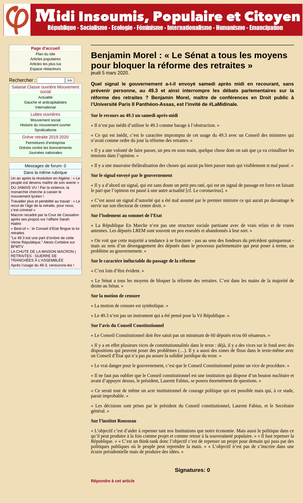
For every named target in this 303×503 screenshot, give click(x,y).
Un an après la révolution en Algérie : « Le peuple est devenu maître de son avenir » (45, 180)
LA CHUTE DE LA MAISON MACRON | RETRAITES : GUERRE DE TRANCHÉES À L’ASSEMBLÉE (43, 255)
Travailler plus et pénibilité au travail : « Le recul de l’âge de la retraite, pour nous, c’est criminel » (45, 205)
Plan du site (45, 54)
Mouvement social (45, 120)
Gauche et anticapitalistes (45, 102)
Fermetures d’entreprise (45, 143)
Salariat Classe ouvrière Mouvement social (45, 89)
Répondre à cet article (112, 481)
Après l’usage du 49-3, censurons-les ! (42, 265)
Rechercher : (22, 80)
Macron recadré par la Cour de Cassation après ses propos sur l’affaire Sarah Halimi (45, 219)
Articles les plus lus (45, 64)
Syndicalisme (45, 130)
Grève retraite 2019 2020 (45, 137)
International (45, 107)
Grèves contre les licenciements (45, 147)
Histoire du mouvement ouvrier (45, 125)
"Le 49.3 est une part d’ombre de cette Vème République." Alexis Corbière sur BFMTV (43, 242)
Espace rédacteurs (45, 69)
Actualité (45, 97)
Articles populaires (45, 59)
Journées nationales (45, 152)
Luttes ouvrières (45, 114)
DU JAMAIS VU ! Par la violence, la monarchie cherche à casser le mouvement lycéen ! (40, 191)
